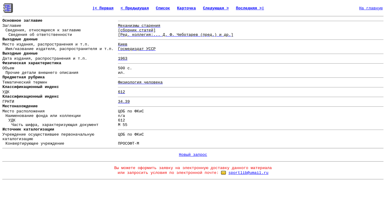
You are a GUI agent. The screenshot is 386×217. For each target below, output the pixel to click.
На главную (371, 8)
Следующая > (216, 8)
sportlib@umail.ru (248, 173)
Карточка (186, 8)
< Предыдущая (135, 8)
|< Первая (102, 8)
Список (163, 8)
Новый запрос (193, 155)
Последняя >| (250, 8)
